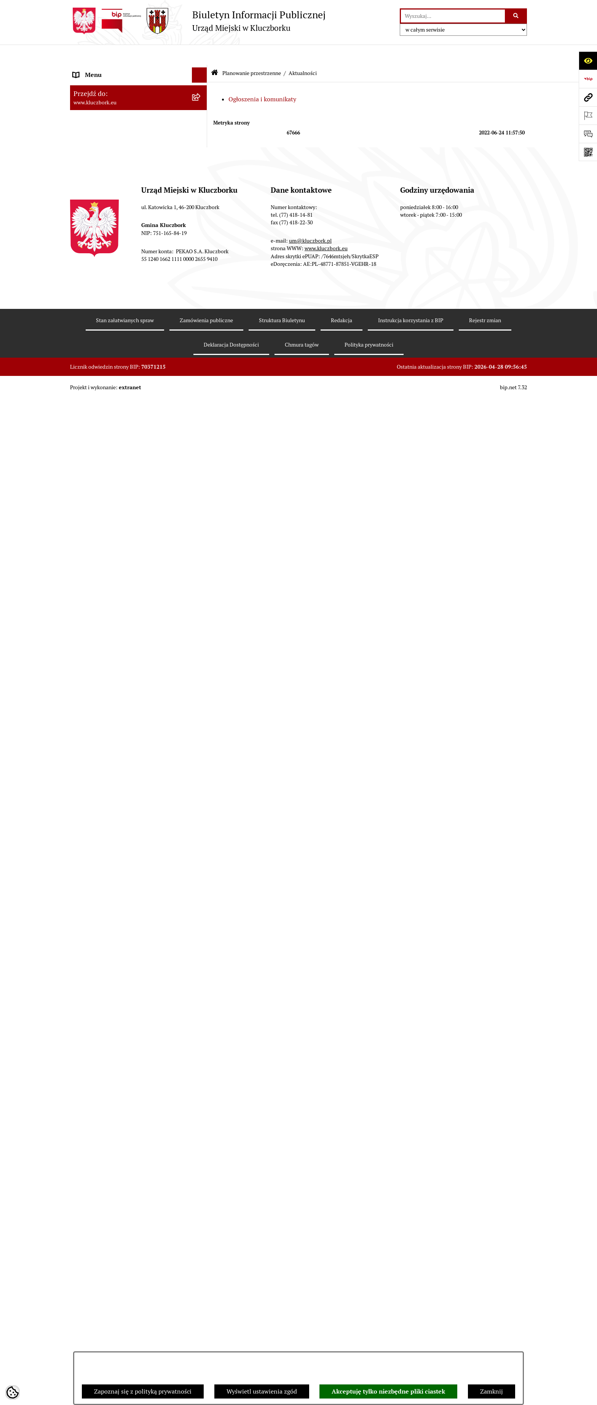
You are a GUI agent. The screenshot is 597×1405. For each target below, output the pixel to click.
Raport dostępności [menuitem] (99, 1064)
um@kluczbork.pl (310, 1289)
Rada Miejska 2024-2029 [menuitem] (106, 85)
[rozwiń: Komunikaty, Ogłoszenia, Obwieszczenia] (201, 719)
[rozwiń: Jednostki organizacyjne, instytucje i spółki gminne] (201, 162)
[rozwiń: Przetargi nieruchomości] (201, 302)
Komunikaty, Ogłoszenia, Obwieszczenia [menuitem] (128, 719)
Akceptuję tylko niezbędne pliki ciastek (388, 1391)
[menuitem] (138, 337)
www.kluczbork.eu (326, 1297)
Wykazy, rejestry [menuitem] (95, 789)
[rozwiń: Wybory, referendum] (201, 805)
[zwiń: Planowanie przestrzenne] (201, 317)
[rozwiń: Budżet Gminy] (201, 256)
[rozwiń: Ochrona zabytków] (201, 555)
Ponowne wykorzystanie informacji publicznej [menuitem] (121, 220)
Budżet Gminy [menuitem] (92, 256)
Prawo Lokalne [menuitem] (93, 241)
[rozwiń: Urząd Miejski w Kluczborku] (201, 146)
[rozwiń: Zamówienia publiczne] (201, 570)
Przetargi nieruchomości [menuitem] (106, 301)
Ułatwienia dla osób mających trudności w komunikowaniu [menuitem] (130, 769)
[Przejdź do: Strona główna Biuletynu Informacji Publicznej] (214, 53)
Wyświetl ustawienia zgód (262, 1391)
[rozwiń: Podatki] (201, 286)
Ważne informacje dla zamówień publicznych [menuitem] (117, 589)
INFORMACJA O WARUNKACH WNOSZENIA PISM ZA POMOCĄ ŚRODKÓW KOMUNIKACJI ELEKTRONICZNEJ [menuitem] (118, 1147)
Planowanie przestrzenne (251, 52)
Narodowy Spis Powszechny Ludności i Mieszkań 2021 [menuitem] (126, 1043)
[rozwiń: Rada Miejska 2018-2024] (201, 101)
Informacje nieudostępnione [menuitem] (112, 201)
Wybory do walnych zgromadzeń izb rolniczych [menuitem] (122, 1098)
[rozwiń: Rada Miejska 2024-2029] (201, 85)
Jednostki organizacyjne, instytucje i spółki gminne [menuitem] (131, 165)
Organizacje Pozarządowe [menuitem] (108, 689)
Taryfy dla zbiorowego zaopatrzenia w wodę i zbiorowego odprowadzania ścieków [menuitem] (131, 988)
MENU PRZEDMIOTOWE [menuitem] (106, 186)
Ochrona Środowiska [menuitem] (101, 750)
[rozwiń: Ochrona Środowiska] (201, 750)
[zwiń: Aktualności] (201, 357)
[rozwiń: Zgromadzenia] (201, 851)
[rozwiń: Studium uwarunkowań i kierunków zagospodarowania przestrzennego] (201, 397)
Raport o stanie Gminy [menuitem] (103, 271)
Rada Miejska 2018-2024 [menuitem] (106, 100)
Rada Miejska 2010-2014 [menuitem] (106, 131)
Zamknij (491, 1391)
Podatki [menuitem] (83, 286)
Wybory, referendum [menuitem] (100, 805)
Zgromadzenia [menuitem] (92, 850)
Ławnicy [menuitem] (84, 820)
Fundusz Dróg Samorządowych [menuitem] (114, 1024)
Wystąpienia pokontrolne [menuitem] (107, 835)
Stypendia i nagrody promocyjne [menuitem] (117, 1079)
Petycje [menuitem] (83, 674)
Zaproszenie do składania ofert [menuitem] (115, 634)
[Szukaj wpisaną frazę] (516, 16)
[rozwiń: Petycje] (201, 674)
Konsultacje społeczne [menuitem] (103, 969)
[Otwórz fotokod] (588, 152)
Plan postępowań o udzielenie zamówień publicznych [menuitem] (129, 614)
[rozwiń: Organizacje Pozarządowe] (201, 689)
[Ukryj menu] (199, 54)
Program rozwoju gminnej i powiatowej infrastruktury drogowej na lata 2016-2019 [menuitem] (131, 900)
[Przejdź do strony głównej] (198, 21)
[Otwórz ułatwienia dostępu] (588, 60)
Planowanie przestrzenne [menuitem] (108, 317)
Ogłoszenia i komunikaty (262, 79)
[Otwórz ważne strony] (588, 115)
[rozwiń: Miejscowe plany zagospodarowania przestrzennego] (201, 427)
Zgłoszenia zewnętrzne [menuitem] (104, 1118)
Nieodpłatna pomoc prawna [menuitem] (110, 866)
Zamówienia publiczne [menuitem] (104, 570)
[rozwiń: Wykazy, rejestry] (201, 790)
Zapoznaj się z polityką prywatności (143, 1391)
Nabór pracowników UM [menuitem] (106, 881)
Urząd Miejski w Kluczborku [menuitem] (110, 146)
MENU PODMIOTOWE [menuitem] (103, 70)
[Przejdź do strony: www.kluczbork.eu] (588, 97)
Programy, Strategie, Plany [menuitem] (109, 704)
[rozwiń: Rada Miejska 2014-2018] (201, 116)
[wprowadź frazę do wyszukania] (453, 16)
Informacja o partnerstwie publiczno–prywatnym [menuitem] (124, 924)
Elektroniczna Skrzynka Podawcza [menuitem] (119, 734)
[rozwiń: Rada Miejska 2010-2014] (201, 131)
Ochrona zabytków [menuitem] (98, 555)
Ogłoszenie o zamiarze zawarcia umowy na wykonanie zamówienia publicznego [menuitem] (131, 653)
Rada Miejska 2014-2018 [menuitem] (106, 116)
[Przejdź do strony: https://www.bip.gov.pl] (588, 79)
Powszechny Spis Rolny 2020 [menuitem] (112, 1009)
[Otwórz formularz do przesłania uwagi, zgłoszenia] (588, 134)
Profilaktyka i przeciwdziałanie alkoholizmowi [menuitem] (115, 949)
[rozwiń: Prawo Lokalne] (201, 241)
